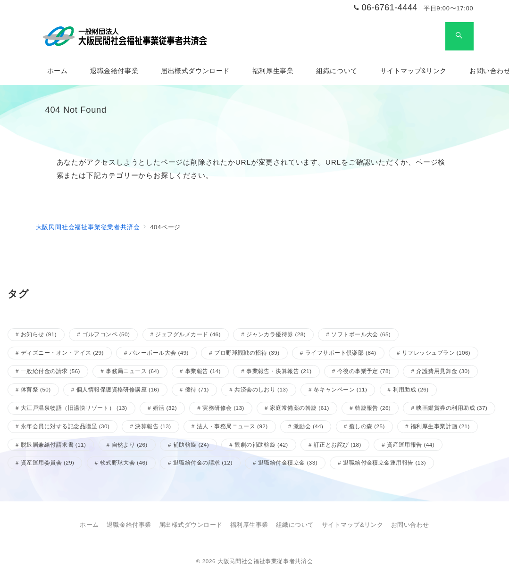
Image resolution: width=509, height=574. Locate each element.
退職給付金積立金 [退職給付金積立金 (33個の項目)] (287, 462)
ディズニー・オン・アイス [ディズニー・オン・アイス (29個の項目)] (62, 352)
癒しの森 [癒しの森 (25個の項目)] (367, 426)
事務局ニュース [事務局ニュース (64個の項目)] (132, 371)
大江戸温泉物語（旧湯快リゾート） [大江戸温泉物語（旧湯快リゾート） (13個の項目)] (74, 408)
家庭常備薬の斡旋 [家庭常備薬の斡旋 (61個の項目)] (299, 408)
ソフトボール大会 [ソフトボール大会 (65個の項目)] (361, 334)
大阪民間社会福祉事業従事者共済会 (265, 561)
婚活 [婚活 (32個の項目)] (165, 408)
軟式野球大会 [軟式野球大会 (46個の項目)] (124, 462)
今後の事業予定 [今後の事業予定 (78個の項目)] (364, 371)
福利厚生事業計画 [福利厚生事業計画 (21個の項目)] (440, 426)
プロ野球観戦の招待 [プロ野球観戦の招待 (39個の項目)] (246, 352)
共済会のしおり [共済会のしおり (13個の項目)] (261, 389)
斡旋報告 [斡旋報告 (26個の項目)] (373, 408)
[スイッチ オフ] (459, 36)
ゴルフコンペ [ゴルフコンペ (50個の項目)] (106, 334)
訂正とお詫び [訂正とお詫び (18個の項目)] (337, 444)
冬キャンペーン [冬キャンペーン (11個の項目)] (340, 389)
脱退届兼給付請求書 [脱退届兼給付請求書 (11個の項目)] (53, 444)
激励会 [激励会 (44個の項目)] (308, 426)
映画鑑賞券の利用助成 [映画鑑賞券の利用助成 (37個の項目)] (451, 408)
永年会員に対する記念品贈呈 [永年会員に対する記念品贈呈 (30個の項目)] (65, 426)
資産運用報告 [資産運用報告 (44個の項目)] (410, 444)
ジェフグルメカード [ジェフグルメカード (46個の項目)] (187, 334)
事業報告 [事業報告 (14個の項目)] (203, 371)
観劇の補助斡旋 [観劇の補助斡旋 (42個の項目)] (261, 444)
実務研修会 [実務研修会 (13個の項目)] (223, 408)
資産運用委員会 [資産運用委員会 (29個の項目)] (48, 462)
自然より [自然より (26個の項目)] (130, 444)
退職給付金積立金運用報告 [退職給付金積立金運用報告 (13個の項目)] (384, 462)
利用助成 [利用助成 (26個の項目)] (411, 389)
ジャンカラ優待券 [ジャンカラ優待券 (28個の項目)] (276, 334)
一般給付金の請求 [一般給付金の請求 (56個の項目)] (50, 371)
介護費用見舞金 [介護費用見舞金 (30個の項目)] (443, 371)
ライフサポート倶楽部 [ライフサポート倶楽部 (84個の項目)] (340, 352)
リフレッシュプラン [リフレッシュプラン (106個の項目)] (436, 352)
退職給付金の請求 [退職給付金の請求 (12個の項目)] (203, 462)
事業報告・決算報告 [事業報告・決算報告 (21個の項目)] (278, 371)
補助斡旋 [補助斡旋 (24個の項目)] (191, 444)
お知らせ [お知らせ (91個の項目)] (39, 334)
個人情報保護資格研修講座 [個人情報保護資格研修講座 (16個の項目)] (117, 389)
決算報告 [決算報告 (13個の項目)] (153, 426)
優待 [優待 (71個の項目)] (197, 389)
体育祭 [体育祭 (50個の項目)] (36, 389)
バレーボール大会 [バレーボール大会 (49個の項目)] (159, 352)
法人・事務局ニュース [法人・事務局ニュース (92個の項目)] (232, 426)
